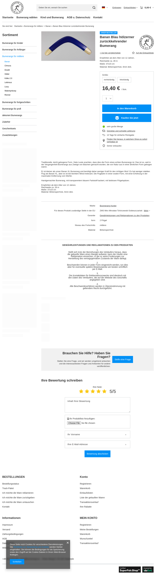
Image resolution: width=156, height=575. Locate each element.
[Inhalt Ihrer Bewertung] (97, 405)
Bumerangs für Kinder (12, 43)
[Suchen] (93, 7)
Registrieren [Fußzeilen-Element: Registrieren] (85, 484)
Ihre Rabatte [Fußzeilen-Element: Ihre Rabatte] (86, 506)
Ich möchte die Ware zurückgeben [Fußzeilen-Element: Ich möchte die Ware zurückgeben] (18, 497)
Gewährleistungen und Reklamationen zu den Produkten (124, 215)
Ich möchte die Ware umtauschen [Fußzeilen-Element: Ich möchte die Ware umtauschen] (18, 502)
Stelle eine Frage (123, 359)
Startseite (7, 17)
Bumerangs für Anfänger (13, 49)
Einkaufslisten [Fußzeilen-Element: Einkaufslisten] (86, 493)
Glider (7, 74)
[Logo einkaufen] (17, 7)
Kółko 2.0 (8, 78)
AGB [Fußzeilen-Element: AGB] (4, 538)
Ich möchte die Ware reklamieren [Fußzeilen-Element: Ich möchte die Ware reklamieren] (18, 493)
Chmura (8, 66)
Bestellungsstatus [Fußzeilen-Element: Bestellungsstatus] (10, 484)
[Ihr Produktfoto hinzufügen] (87, 423)
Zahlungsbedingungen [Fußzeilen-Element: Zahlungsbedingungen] (12, 534)
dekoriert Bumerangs (12, 115)
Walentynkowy (10, 91)
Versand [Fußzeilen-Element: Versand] (6, 529)
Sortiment (10, 35)
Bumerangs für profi (11, 109)
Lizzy (7, 87)
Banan (48, 26)
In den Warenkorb (126, 108)
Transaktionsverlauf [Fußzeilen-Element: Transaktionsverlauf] (89, 502)
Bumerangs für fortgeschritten (16, 102)
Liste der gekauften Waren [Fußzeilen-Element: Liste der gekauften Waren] (92, 497)
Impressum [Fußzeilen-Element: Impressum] (7, 525)
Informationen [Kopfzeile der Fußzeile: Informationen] (11, 517)
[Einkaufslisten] (131, 7)
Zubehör (6, 122)
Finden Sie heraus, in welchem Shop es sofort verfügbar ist (127, 140)
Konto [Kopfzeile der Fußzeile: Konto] (84, 476)
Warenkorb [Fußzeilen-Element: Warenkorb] (85, 488)
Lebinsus (8, 82)
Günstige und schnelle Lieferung (121, 131)
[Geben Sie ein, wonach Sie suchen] (66, 7)
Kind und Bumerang (52, 17)
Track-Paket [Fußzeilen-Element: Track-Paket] (8, 488)
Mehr (146, 210)
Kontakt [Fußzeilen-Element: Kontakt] (5, 506)
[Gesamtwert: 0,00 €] (147, 8)
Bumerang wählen (26, 17)
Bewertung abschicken (97, 454)
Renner (8, 95)
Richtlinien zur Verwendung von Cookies (31, 547)
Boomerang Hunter (108, 206)
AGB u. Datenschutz (78, 17)
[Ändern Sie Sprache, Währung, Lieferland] (105, 8)
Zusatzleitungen (9, 135)
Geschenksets (9, 128)
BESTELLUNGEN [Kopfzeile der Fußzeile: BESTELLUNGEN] (13, 476)
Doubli (7, 70)
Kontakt (97, 17)
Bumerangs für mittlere (33, 26)
